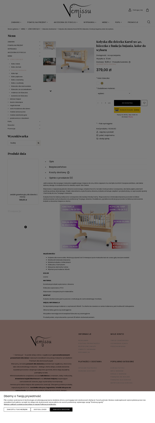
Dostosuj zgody (40, 409)
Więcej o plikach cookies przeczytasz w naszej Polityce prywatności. (30, 404)
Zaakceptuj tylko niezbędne (17, 409)
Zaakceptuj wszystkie (61, 409)
